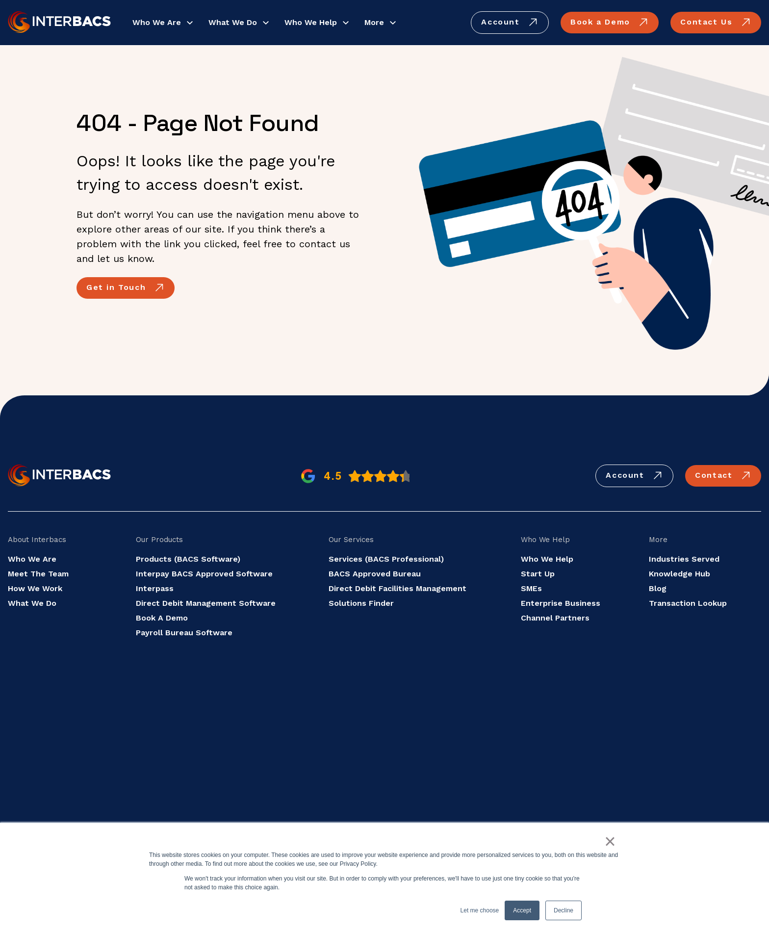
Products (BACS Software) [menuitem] (188, 559)
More (374, 22)
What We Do (232, 22)
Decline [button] (563, 910)
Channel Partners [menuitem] (555, 617)
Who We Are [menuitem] (32, 559)
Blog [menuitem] (657, 588)
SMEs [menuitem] (531, 588)
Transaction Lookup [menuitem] (688, 603)
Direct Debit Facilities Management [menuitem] (397, 588)
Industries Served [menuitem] (684, 559)
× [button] (609, 841)
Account (509, 22)
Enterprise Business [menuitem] (560, 603)
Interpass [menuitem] (155, 588)
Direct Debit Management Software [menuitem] (206, 603)
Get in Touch (125, 288)
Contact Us (715, 22)
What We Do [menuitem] (32, 603)
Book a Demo (609, 22)
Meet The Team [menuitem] (38, 573)
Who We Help (310, 22)
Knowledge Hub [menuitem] (679, 573)
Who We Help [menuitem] (547, 559)
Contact (723, 476)
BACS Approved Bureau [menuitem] (375, 573)
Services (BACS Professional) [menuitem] (386, 559)
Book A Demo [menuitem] (162, 617)
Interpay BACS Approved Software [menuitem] (204, 573)
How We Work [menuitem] (35, 588)
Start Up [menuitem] (538, 573)
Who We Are (156, 22)
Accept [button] (522, 910)
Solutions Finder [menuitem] (361, 603)
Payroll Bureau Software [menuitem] (184, 632)
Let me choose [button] (480, 910)
